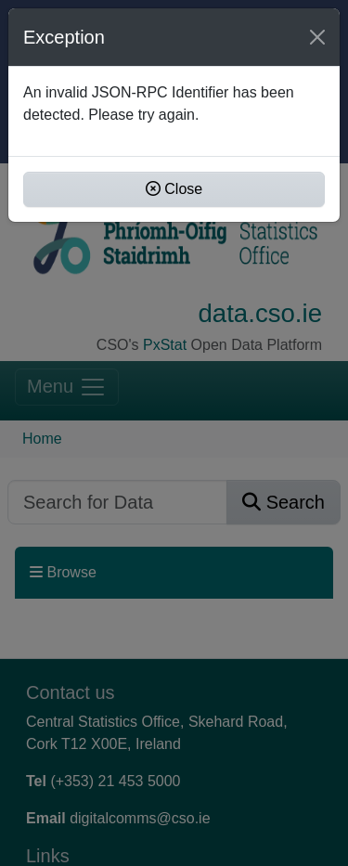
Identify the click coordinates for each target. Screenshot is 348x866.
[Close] (317, 37)
